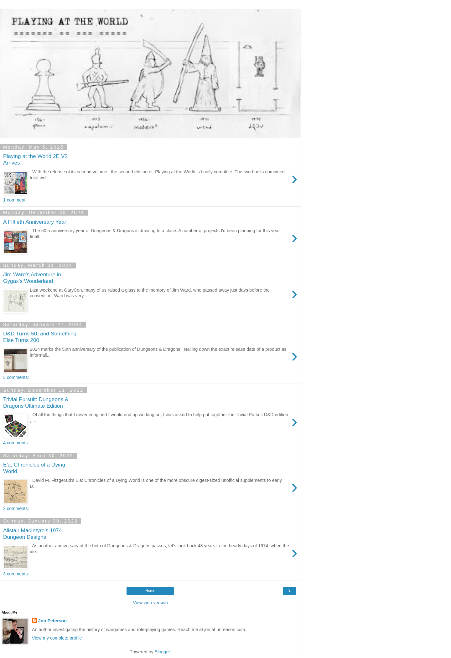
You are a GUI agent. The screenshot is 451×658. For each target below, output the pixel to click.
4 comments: (16, 442)
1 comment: (15, 199)
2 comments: (16, 508)
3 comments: (16, 377)
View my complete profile (57, 637)
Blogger (162, 651)
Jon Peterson (52, 620)
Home (150, 591)
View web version (150, 602)
